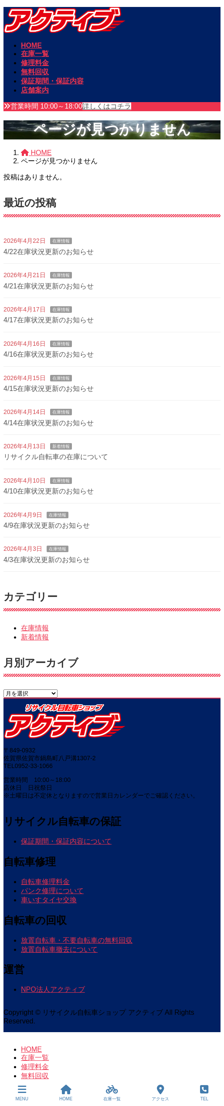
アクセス (160, 1093)
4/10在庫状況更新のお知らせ (48, 491)
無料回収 (35, 1076)
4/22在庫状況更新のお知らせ (48, 251)
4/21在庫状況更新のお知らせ (48, 286)
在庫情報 (61, 240)
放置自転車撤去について (59, 949)
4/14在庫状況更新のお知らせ (48, 423)
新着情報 (61, 446)
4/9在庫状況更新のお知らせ (46, 525)
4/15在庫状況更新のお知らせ (48, 388)
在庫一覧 (35, 1057)
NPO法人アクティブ (53, 989)
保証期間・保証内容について (66, 841)
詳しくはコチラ (106, 106)
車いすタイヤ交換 (49, 900)
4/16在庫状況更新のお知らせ (48, 354)
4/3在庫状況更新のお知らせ (46, 559)
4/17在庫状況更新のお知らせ (48, 320)
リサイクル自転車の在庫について (55, 456)
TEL (204, 1093)
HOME (31, 1049)
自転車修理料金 (45, 881)
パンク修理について (52, 890)
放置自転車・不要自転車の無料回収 (76, 940)
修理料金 (35, 1066)
